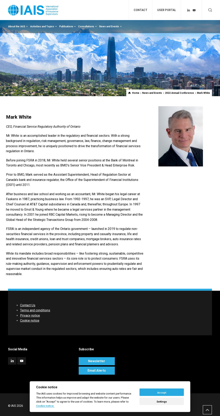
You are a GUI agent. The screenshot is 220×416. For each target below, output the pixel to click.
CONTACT (140, 10)
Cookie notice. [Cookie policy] (45, 405)
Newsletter (96, 361)
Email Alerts (97, 370)
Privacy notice (30, 315)
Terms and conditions (35, 310)
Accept (161, 392)
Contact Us (27, 305)
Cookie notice (29, 320)
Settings (162, 401)
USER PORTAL (166, 10)
